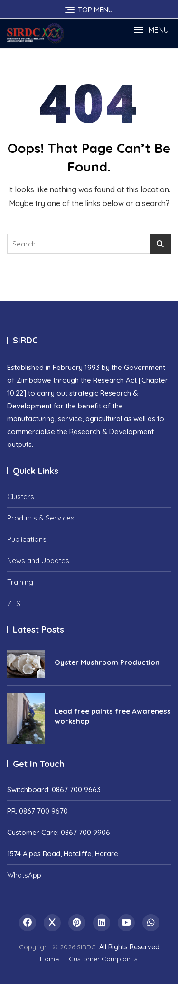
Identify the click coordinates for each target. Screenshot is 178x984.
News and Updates (38, 560)
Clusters (20, 496)
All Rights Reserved (129, 947)
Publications (27, 539)
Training (20, 582)
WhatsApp (24, 875)
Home (49, 959)
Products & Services (41, 517)
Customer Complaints (103, 959)
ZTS (13, 603)
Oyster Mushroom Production (107, 662)
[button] (151, 30)
